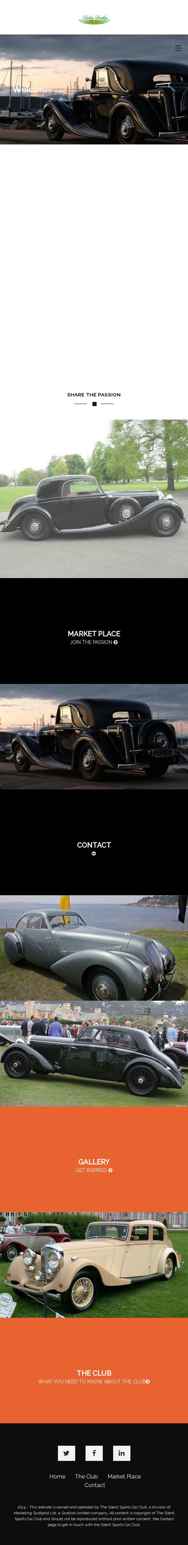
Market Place (124, 1476)
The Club (86, 1476)
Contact (95, 1485)
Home (57, 1476)
